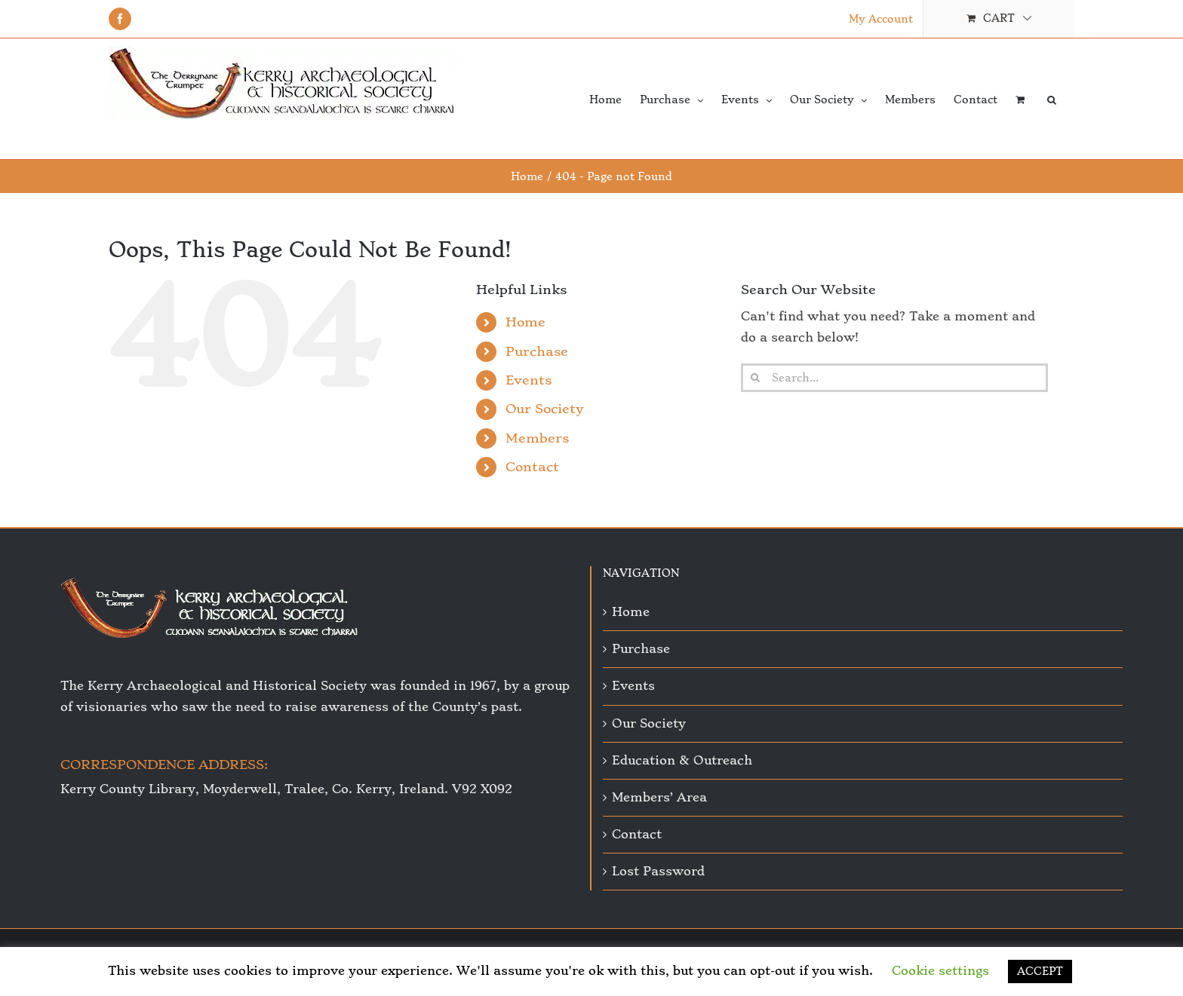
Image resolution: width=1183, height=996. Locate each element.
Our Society (544, 408)
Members (537, 438)
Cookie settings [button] (940, 971)
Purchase (536, 351)
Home (525, 321)
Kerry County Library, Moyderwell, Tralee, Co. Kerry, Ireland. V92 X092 (286, 789)
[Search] (755, 377)
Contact (532, 466)
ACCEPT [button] (1040, 971)
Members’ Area (659, 797)
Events (528, 380)
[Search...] (894, 377)
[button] (1051, 98)
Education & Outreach (682, 760)
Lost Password (658, 871)
